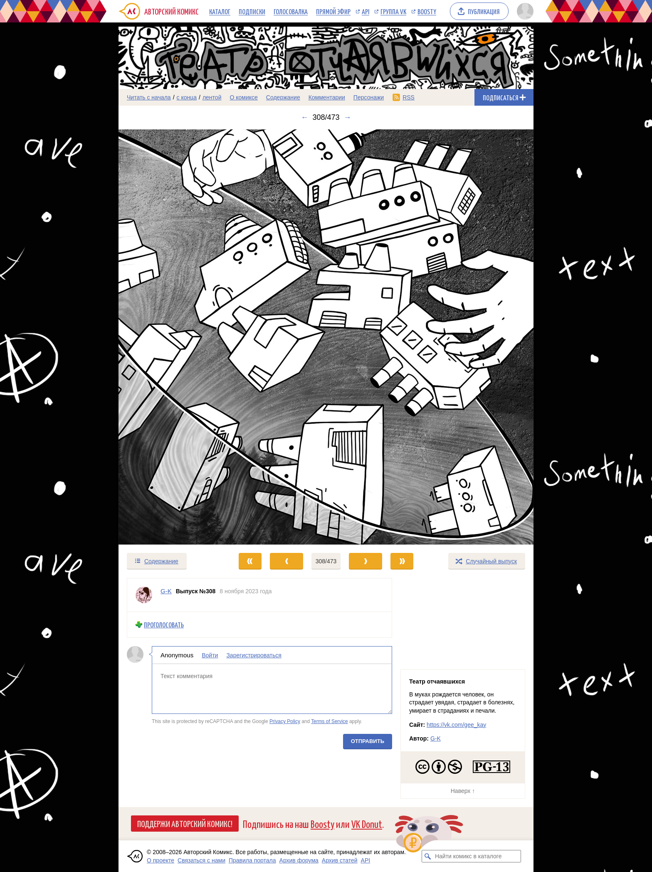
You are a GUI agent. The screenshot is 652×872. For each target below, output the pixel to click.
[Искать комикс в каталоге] (428, 856)
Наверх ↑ (463, 791)
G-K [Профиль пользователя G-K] (166, 591)
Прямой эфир (333, 11)
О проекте (160, 860)
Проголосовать (164, 624)
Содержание (283, 97)
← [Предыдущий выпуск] (304, 117)
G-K (435, 738)
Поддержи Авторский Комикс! (184, 823)
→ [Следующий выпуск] (347, 117)
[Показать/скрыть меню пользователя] (523, 11)
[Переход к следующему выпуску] (326, 337)
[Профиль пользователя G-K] (144, 595)
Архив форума (299, 860)
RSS (409, 97)
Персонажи (368, 97)
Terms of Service (329, 721)
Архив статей (340, 860)
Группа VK (393, 11)
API (365, 11)
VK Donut (366, 823)
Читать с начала (149, 97)
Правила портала (252, 860)
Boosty (426, 11)
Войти (210, 655)
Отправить (367, 741)
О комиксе (243, 97)
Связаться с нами (201, 860)
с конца (187, 97)
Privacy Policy (284, 721)
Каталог (219, 11)
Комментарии (327, 97)
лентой (212, 97)
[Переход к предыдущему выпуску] (170, 337)
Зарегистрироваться (253, 655)
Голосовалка (291, 11)
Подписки (252, 11)
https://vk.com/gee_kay (456, 724)
